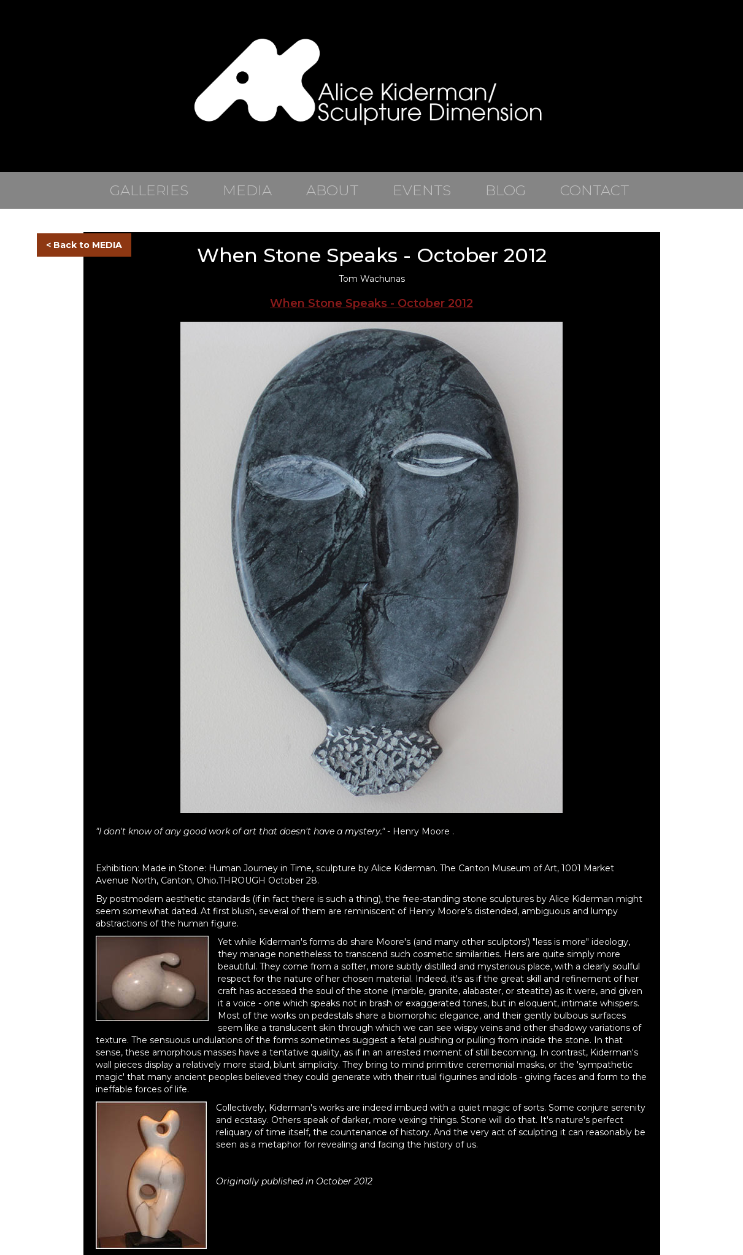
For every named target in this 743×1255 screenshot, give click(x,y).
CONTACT (594, 190)
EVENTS (422, 190)
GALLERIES (149, 190)
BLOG (505, 190)
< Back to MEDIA (84, 245)
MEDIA (247, 190)
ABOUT (332, 190)
